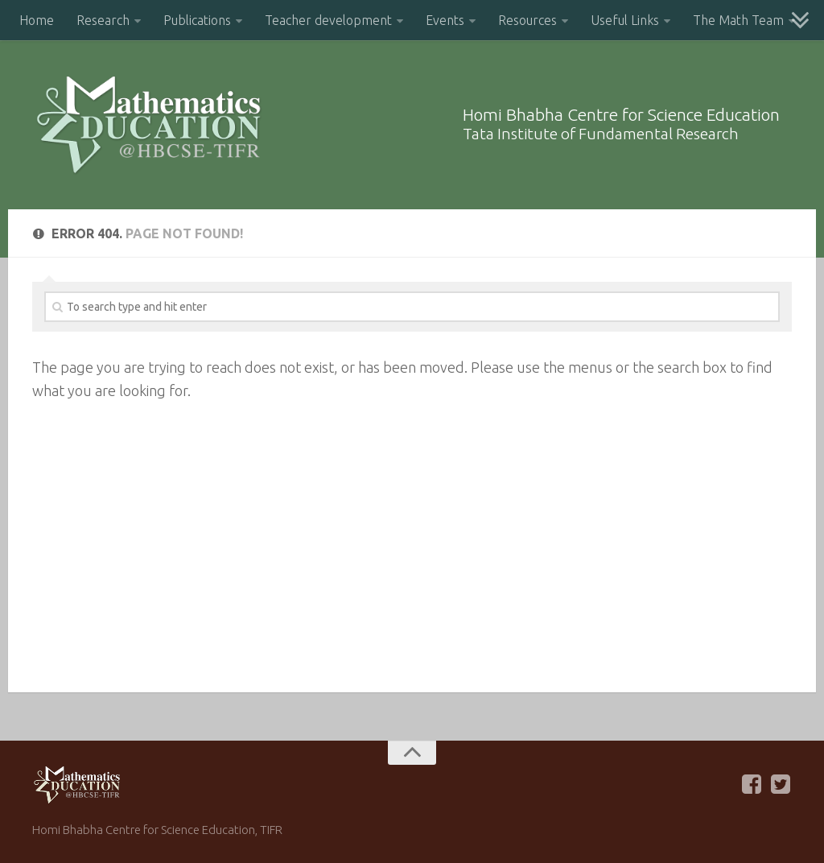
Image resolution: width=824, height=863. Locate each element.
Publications (197, 20)
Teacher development (328, 20)
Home (36, 20)
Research (103, 20)
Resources (527, 20)
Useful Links (625, 20)
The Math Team (738, 20)
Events (445, 20)
